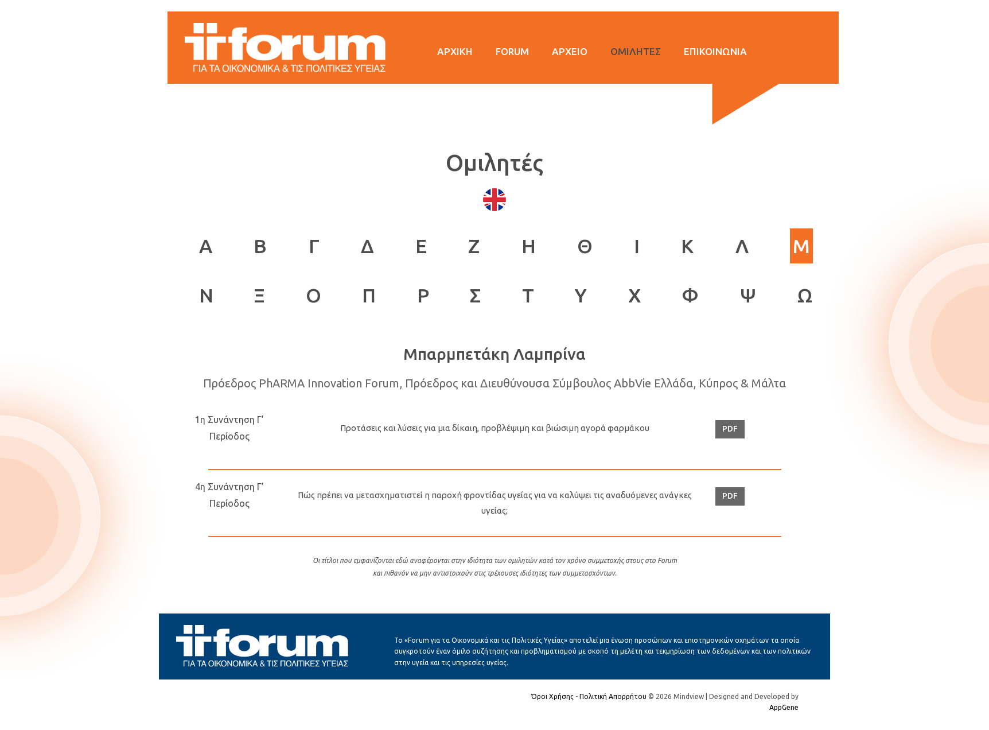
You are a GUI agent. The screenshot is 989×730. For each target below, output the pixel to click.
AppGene (784, 707)
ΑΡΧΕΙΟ (569, 51)
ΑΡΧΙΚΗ (455, 51)
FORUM (512, 51)
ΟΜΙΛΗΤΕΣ (635, 51)
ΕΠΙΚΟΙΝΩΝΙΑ (715, 51)
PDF (730, 428)
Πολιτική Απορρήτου (613, 696)
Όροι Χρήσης (552, 696)
